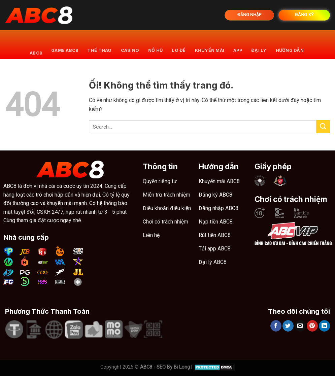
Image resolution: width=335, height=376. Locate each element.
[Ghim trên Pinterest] (312, 326)
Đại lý (259, 44)
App (237, 44)
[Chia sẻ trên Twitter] (288, 326)
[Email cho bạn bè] (300, 326)
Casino (130, 44)
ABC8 (36, 45)
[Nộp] (323, 126)
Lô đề (179, 44)
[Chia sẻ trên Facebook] (275, 326)
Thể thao (99, 44)
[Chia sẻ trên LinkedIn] (324, 326)
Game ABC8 (64, 44)
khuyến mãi (210, 44)
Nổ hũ (155, 44)
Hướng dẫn (290, 44)
